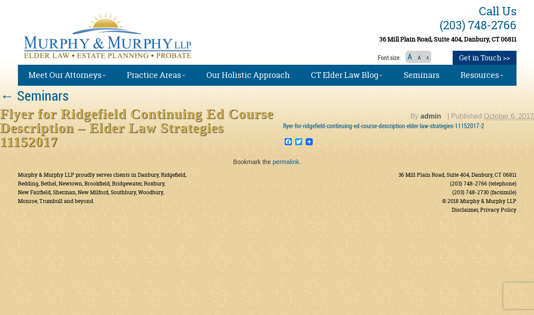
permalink (285, 161)
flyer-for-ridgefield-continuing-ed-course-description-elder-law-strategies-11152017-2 (383, 126)
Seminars (34, 95)
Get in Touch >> (484, 58)
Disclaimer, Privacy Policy (484, 210)
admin (430, 116)
